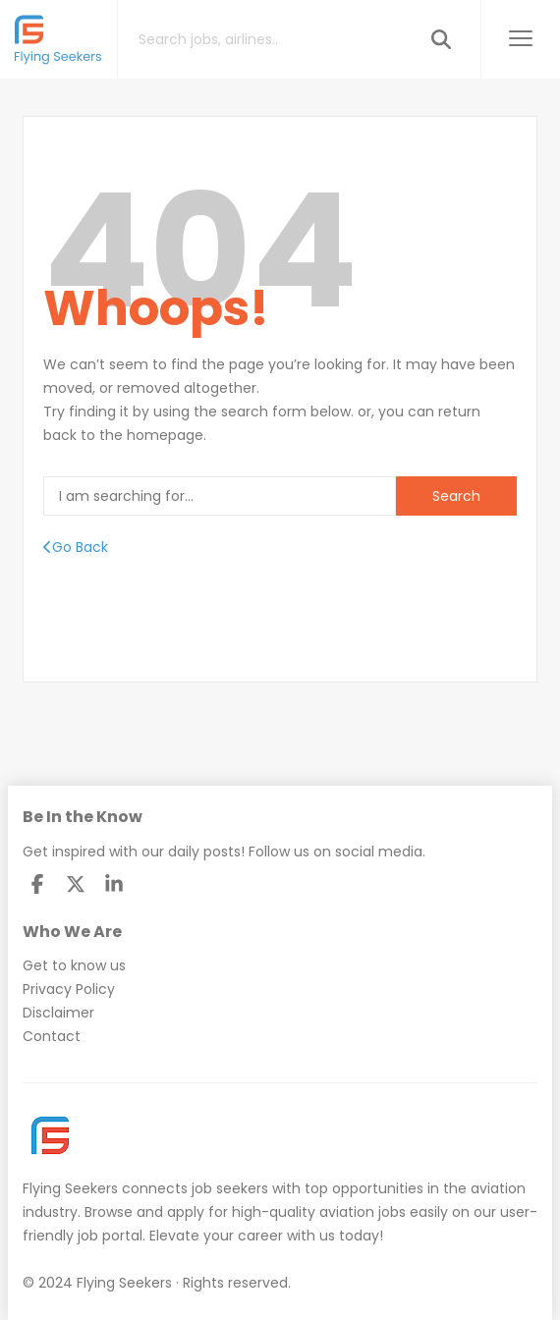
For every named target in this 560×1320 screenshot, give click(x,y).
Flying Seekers (70, 1188)
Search (456, 496)
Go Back (75, 547)
